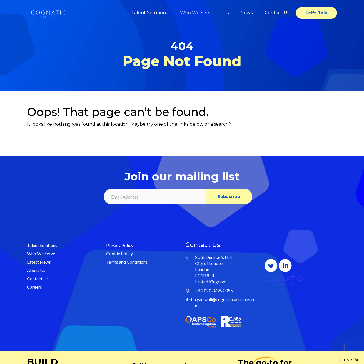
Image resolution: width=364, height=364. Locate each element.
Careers (34, 286)
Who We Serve (196, 12)
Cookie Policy (119, 253)
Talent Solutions (149, 12)
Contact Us (277, 12)
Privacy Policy (119, 245)
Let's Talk (316, 12)
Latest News (239, 12)
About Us (36, 270)
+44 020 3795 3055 (214, 290)
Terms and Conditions (127, 261)
